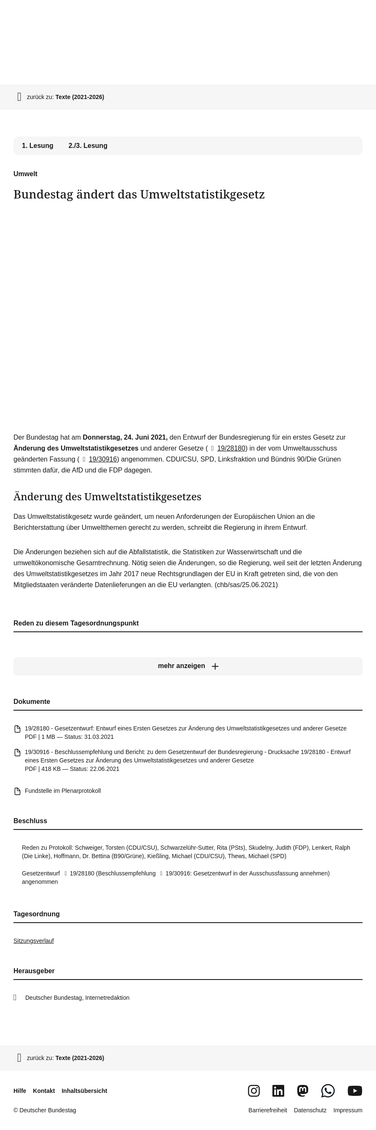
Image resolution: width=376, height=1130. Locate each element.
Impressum (348, 1110)
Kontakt (44, 1090)
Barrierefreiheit (267, 1110)
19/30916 (98, 459)
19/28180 (226, 448)
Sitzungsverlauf (33, 940)
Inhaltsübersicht (84, 1090)
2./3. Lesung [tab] (88, 145)
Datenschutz (310, 1110)
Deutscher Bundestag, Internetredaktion (77, 997)
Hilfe (19, 1090)
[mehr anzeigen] (188, 666)
